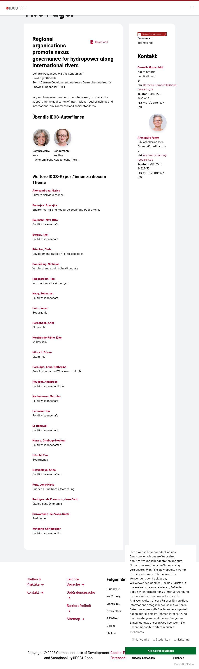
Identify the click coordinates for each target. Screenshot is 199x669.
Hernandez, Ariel (43, 322)
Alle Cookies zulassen (161, 650)
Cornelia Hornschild (150, 67)
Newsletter (114, 611)
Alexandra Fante (148, 137)
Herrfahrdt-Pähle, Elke (47, 337)
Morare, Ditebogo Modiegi (48, 440)
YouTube (114, 596)
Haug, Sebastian (42, 293)
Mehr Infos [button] (137, 632)
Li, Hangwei (39, 425)
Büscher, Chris (41, 249)
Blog (111, 625)
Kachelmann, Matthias (46, 396)
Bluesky (113, 589)
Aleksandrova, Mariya (46, 190)
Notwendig (140, 639)
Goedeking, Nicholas (45, 264)
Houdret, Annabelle (45, 381)
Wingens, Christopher (46, 528)
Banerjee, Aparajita (44, 205)
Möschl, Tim (40, 455)
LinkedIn (114, 603)
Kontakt (35, 592)
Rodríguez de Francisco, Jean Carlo (55, 499)
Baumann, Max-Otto (45, 219)
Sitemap (75, 618)
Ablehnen (178, 657)
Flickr (112, 633)
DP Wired (190, 664)
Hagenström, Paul (43, 278)
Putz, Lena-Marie (43, 484)
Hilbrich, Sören (42, 352)
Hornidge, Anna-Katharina (49, 367)
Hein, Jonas (39, 308)
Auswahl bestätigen (143, 657)
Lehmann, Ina (41, 411)
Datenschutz (122, 657)
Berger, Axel (40, 234)
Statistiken (161, 639)
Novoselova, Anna (44, 469)
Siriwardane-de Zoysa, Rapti (50, 514)
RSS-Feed (113, 618)
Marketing (182, 639)
